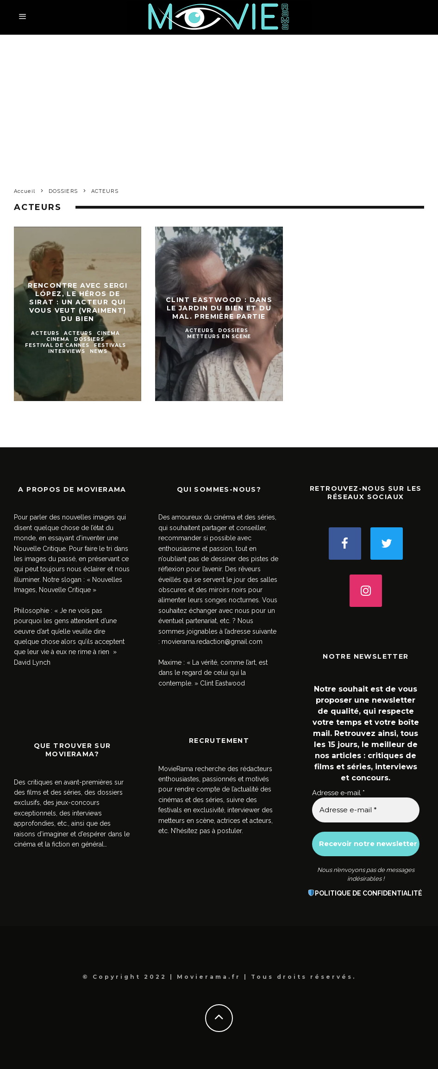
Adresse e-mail (338, 793)
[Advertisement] (219, 104)
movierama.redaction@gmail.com (212, 641)
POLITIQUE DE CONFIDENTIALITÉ (368, 893)
